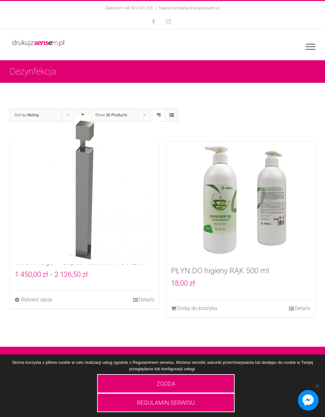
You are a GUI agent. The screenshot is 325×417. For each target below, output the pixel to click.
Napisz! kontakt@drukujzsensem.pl (189, 8)
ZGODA (166, 383)
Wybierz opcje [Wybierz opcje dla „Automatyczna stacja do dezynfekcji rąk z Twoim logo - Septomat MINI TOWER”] (36, 299)
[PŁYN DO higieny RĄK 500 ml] (240, 199)
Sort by (26, 115)
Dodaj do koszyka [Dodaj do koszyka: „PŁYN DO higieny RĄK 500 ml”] (197, 308)
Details (146, 299)
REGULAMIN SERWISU (166, 402)
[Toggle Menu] (310, 47)
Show (111, 115)
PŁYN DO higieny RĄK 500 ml (220, 270)
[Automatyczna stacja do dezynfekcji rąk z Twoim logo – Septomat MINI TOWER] (84, 189)
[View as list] (171, 115)
